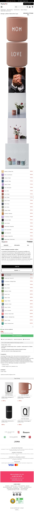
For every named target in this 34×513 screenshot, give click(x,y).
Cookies (21, 487)
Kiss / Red (17, 191)
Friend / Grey (17, 294)
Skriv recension (18, 339)
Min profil (7, 486)
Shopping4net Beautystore (13, 489)
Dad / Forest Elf (17, 233)
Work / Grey (17, 204)
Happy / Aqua (17, 297)
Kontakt (27, 486)
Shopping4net (3, 9)
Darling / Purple (17, 178)
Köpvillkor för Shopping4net (13, 488)
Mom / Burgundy (17, 275)
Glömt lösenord (21, 486)
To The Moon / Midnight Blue (17, 281)
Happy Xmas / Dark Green (17, 239)
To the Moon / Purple (17, 217)
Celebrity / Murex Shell (17, 314)
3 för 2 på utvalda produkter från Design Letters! (12, 342)
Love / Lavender (17, 310)
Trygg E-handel (23, 489)
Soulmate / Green (17, 304)
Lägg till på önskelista (7, 339)
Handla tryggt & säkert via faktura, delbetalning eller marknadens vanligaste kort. (17, 463)
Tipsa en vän (26, 339)
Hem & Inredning (10, 9)
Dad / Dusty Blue (17, 229)
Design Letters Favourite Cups (6, 10)
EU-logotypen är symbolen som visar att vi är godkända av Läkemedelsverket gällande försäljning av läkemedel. (17, 458)
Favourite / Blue (17, 181)
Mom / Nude (17, 197)
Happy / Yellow (17, 301)
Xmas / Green (17, 288)
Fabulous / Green (17, 291)
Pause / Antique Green (17, 323)
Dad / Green (17, 207)
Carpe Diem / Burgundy (17, 226)
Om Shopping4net (24, 488)
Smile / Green (17, 200)
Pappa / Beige (17, 320)
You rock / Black (17, 220)
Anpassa (17, 270)
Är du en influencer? (7, 487)
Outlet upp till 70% (11, 1)
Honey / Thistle (17, 307)
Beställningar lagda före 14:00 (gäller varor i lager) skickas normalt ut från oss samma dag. (17, 454)
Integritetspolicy (28, 487)
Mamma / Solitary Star (17, 171)
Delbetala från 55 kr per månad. (7, 333)
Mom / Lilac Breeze (17, 175)
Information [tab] (17, 245)
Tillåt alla (17, 266)
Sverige (17, 509)
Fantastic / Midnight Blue (17, 317)
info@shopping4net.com (17, 480)
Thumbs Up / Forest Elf (17, 278)
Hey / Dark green (17, 187)
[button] (32, 7)
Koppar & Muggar (24, 9)
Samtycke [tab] (6, 245)
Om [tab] (28, 245)
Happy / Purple (17, 184)
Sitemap (22, 508)
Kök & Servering (17, 9)
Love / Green (17, 223)
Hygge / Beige (17, 210)
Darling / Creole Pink (17, 236)
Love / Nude (17, 194)
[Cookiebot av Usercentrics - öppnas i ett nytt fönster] (27, 242)
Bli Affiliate (15, 487)
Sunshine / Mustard (17, 213)
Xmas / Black (17, 284)
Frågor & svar (14, 486)
